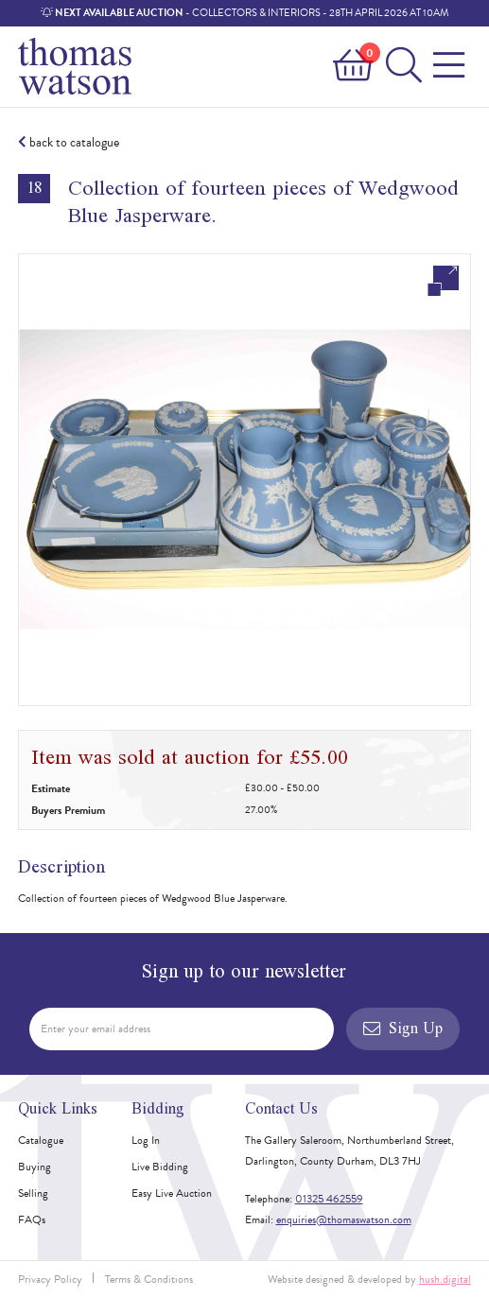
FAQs (31, 1219)
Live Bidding (159, 1166)
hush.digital (445, 1279)
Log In (145, 1140)
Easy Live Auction (171, 1193)
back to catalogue (68, 142)
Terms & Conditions (149, 1279)
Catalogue (40, 1140)
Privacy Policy (50, 1279)
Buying (34, 1166)
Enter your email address (95, 1028)
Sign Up (403, 1028)
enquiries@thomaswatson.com (343, 1219)
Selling (33, 1193)
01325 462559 (329, 1198)
